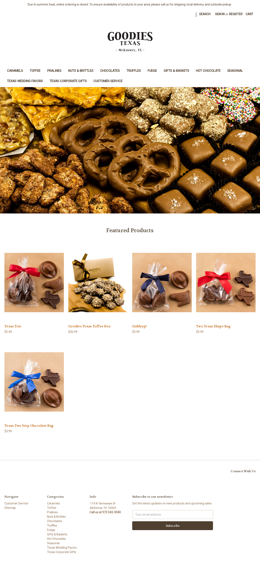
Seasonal (235, 71)
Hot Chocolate (208, 71)
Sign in (220, 14)
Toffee (35, 71)
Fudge (152, 71)
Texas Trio (13, 326)
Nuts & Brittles (80, 71)
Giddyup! (139, 326)
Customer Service (108, 81)
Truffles (134, 71)
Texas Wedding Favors (25, 81)
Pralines (54, 71)
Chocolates (110, 71)
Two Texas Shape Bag (213, 326)
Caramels (15, 71)
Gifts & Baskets (176, 71)
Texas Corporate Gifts (68, 81)
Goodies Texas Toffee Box (89, 326)
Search (204, 14)
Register (235, 14)
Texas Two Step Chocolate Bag (29, 426)
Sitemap (10, 507)
